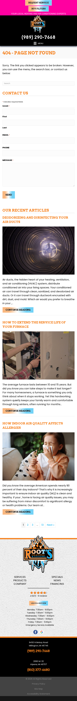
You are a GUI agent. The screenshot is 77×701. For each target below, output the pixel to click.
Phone (5, 147)
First (4, 116)
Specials (57, 577)
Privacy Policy (38, 683)
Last (4, 127)
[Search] (38, 83)
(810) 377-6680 (38, 670)
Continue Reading (20, 309)
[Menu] (38, 43)
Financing (57, 584)
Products (19, 580)
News (57, 580)
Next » (50, 525)
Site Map (38, 688)
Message (7, 160)
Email (6, 135)
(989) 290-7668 (38, 37)
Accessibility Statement (38, 693)
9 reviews (42, 595)
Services (20, 577)
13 (42, 525)
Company (20, 584)
